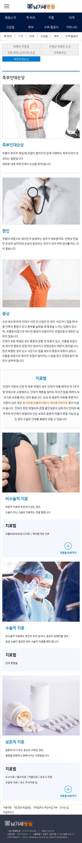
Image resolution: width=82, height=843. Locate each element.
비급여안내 (8, 812)
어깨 (71, 17)
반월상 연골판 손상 (60, 46)
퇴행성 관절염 (21, 46)
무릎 (51, 17)
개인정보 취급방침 (22, 807)
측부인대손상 (21, 59)
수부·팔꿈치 (51, 27)
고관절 (10, 27)
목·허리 (30, 17)
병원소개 (10, 17)
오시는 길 (64, 807)
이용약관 (7, 807)
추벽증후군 (60, 52)
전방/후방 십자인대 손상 (21, 52)
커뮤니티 (71, 27)
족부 (31, 27)
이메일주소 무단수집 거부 (45, 807)
